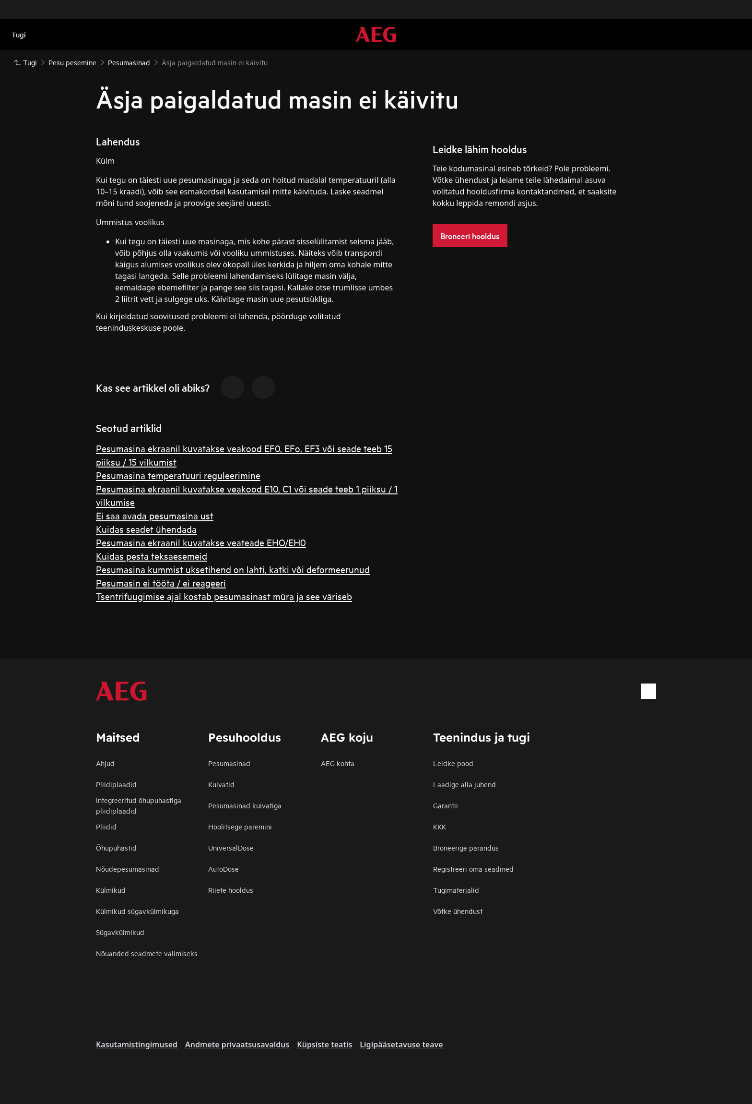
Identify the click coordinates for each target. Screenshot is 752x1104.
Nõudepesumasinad (127, 868)
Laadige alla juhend (464, 784)
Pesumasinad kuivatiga (245, 805)
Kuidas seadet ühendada (146, 529)
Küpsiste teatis (324, 1044)
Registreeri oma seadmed (473, 868)
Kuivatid (221, 784)
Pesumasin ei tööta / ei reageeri (161, 582)
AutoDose (223, 868)
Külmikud (111, 889)
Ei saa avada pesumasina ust (154, 515)
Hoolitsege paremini (240, 826)
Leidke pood (453, 763)
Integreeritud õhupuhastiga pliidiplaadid (138, 805)
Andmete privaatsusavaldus (237, 1044)
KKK (439, 826)
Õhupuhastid (116, 847)
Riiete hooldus (230, 889)
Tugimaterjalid (456, 889)
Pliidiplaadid (116, 784)
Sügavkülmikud (120, 931)
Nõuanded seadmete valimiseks (147, 953)
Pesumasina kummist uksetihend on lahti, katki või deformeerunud (233, 569)
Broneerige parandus (466, 847)
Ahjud (105, 763)
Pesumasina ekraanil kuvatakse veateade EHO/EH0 (201, 542)
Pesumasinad (229, 763)
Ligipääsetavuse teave (401, 1044)
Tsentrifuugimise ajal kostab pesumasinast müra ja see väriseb (224, 596)
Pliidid (106, 826)
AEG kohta (337, 763)
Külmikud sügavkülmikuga (137, 910)
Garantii (445, 805)
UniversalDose (231, 847)
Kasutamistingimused (136, 1044)
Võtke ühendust (457, 910)
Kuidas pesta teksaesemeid (151, 556)
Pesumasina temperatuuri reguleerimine (178, 475)
